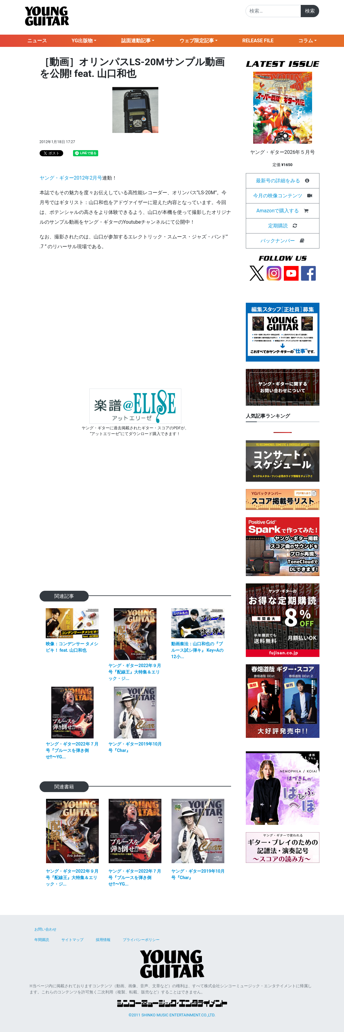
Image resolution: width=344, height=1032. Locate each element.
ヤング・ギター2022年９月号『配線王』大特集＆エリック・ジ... (134, 672)
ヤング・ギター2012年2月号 (71, 178)
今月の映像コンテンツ (277, 196)
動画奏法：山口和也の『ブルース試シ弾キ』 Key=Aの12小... (197, 650)
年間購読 (41, 940)
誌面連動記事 (136, 41)
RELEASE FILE (258, 41)
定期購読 (278, 226)
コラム (305, 41)
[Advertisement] (135, 523)
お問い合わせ (45, 929)
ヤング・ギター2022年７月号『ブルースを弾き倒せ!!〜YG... (72, 750)
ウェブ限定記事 (197, 41)
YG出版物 (82, 41)
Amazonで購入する (278, 211)
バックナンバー (278, 241)
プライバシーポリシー (141, 940)
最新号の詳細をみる (278, 181)
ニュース (37, 41)
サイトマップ (72, 940)
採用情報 (103, 940)
